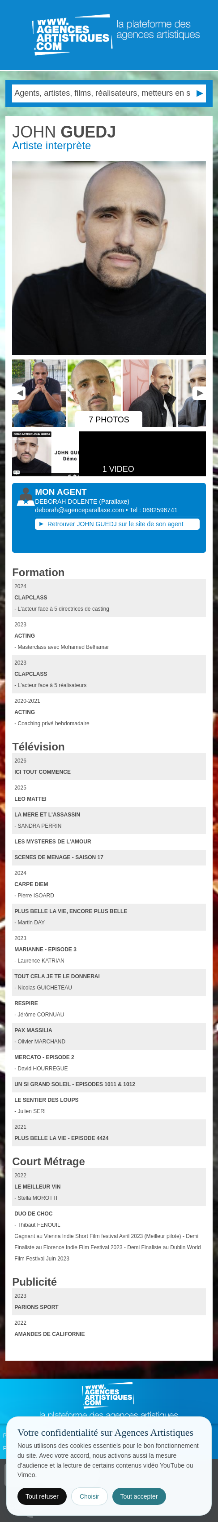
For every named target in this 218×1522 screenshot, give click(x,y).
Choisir (89, 1496)
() (114, 501)
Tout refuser (42, 1496)
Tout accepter (139, 1496)
